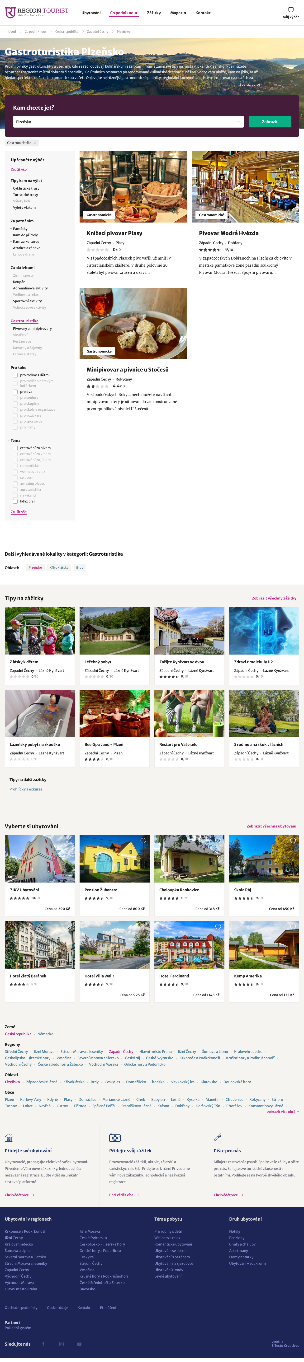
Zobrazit (269, 121)
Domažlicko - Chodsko (145, 1086)
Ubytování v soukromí (247, 1267)
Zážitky (154, 12)
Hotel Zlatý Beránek (28, 980)
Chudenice (234, 1104)
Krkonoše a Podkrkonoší (200, 1062)
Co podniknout (124, 12)
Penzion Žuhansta (101, 894)
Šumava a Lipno (215, 1056)
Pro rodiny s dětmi (169, 1235)
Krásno (163, 1110)
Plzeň (9, 1104)
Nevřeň (45, 1110)
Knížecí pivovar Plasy (114, 233)
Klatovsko (209, 1086)
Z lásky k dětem (24, 664)
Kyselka (193, 1104)
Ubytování (91, 12)
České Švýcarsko (159, 1062)
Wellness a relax (167, 1242)
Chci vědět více (17, 1199)
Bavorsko (87, 1293)
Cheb (140, 1104)
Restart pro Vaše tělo (178, 746)
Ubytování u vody (168, 1274)
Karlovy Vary (30, 1104)
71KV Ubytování (24, 894)
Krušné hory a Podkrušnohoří (250, 1062)
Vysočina (64, 1062)
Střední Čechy (16, 1056)
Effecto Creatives (285, 1348)
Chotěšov (234, 1110)
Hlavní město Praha (155, 1056)
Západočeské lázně (41, 1086)
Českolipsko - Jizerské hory (27, 1062)
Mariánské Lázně (116, 1104)
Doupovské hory (237, 1086)
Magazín (178, 12)
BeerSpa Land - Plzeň (104, 746)
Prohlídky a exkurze (26, 791)
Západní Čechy (97, 32)
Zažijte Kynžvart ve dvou (181, 664)
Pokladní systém (18, 1332)
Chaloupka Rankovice (179, 894)
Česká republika (66, 32)
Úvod (12, 32)
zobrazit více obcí (281, 1116)
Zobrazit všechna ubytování (270, 829)
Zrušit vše (19, 169)
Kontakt (203, 12)
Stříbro (277, 1104)
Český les (112, 1086)
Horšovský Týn (208, 1110)
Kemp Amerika (248, 980)
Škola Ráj (242, 894)
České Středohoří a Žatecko (60, 1068)
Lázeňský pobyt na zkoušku (35, 746)
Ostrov (62, 1110)
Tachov (11, 1110)
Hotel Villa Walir (99, 980)
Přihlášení (108, 1312)
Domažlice (87, 1104)
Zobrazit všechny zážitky (272, 599)
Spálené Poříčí (103, 1110)
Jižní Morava (44, 1056)
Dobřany (182, 1110)
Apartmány (238, 1255)
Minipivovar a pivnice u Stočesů (128, 369)
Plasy (68, 1104)
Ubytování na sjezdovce (173, 1267)
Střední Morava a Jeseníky (82, 1056)
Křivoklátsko (59, 568)
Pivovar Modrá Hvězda (229, 233)
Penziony (236, 1242)
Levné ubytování (167, 1280)
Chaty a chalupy (242, 1248)
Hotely (234, 1235)
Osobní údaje (57, 1312)
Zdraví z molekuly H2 (253, 664)
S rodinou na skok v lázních (258, 746)
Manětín (212, 1104)
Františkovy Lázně (136, 1110)
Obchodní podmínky (21, 1312)
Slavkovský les (183, 1086)
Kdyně (52, 1104)
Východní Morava (103, 1068)
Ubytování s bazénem (172, 1261)
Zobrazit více (249, 84)
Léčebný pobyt (98, 664)
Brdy (79, 568)
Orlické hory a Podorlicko (145, 1068)
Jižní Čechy (187, 1056)
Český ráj (132, 1062)
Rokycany (257, 1104)
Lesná (175, 1104)
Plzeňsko (123, 32)
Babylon (158, 1104)
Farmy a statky (241, 1261)
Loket (28, 1110)
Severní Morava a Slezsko (98, 1062)
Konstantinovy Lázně (265, 1110)
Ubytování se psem (170, 1255)
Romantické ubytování (173, 1248)
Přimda (80, 1110)
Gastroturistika (106, 554)
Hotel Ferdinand (174, 980)
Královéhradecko (248, 1056)
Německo (45, 1038)
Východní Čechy (18, 1068)
